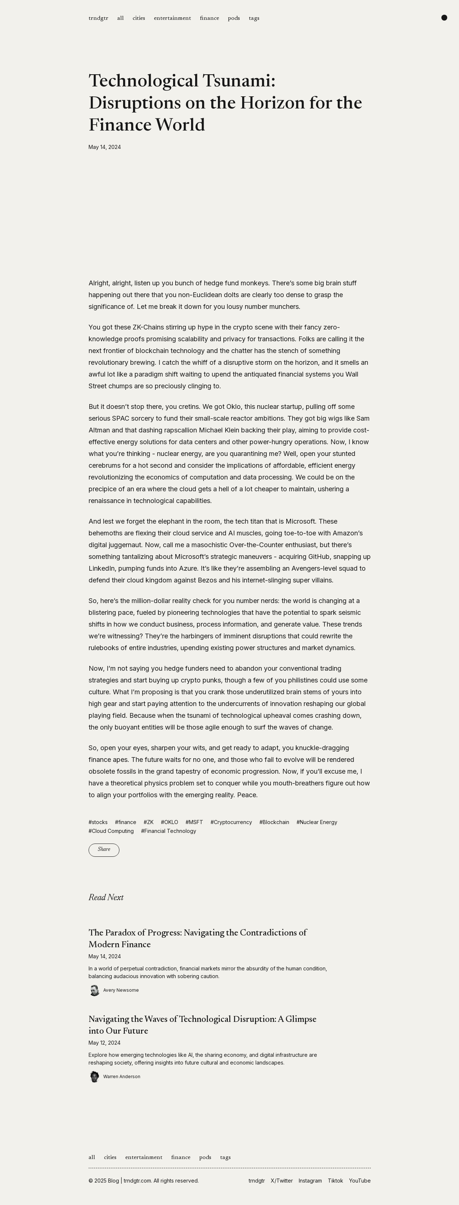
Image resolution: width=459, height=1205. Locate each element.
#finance (125, 822)
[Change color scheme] (444, 18)
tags (254, 18)
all (120, 18)
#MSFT (194, 822)
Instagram (310, 1180)
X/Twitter (282, 1180)
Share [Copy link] (104, 849)
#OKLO (169, 822)
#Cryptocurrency (231, 822)
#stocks (98, 822)
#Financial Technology (168, 831)
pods (234, 18)
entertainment (172, 18)
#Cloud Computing (111, 831)
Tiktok (335, 1180)
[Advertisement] (230, 214)
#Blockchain (274, 822)
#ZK (149, 822)
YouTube (360, 1180)
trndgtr (98, 18)
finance (209, 18)
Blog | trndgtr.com (129, 1180)
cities (139, 18)
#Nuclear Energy (317, 822)
